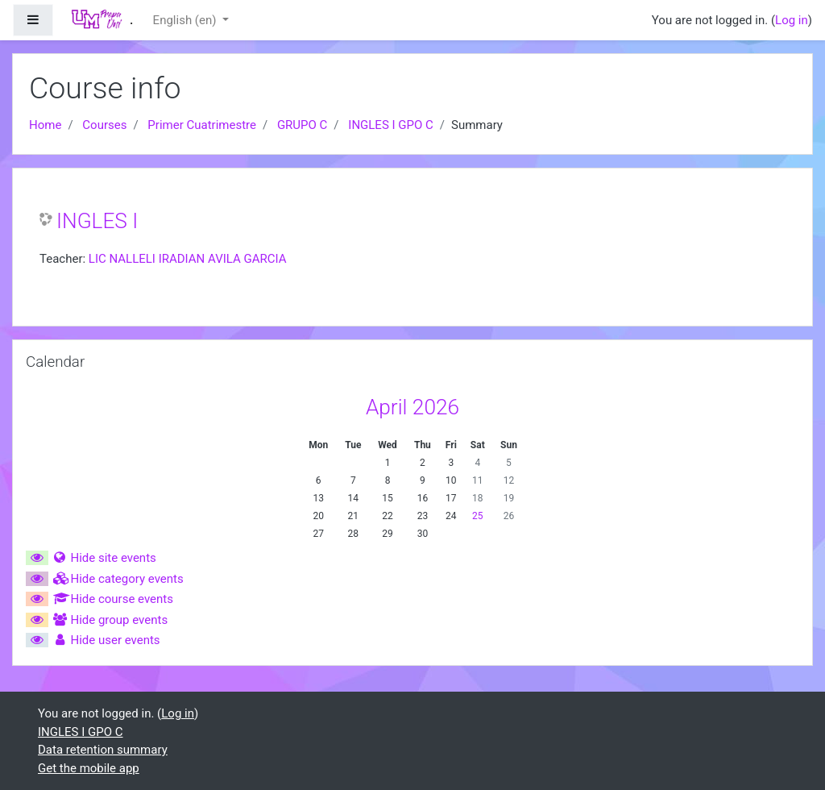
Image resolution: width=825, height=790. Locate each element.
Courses (104, 125)
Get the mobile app (88, 768)
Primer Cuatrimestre (201, 125)
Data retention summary (103, 749)
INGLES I (97, 221)
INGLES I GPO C (390, 125)
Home (45, 125)
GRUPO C (302, 125)
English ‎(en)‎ (186, 20)
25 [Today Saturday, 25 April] (477, 516)
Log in (791, 20)
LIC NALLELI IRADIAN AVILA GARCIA (188, 259)
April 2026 (412, 407)
